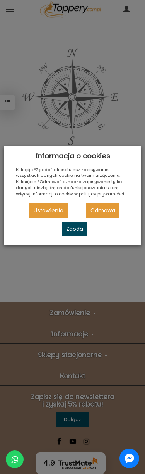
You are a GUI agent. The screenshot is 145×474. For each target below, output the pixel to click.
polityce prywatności (101, 194)
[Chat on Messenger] (129, 458)
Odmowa (102, 210)
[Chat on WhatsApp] (15, 459)
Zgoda (74, 229)
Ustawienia (48, 210)
